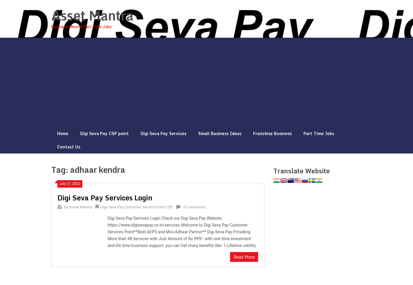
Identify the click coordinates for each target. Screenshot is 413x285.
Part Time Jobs (318, 133)
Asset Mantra (92, 15)
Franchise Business (272, 133)
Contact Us (68, 146)
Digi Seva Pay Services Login (104, 197)
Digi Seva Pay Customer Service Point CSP (137, 207)
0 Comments (194, 207)
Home (62, 133)
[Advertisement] (206, 82)
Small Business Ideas (219, 133)
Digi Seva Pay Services (163, 133)
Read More (244, 257)
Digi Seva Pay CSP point (104, 133)
